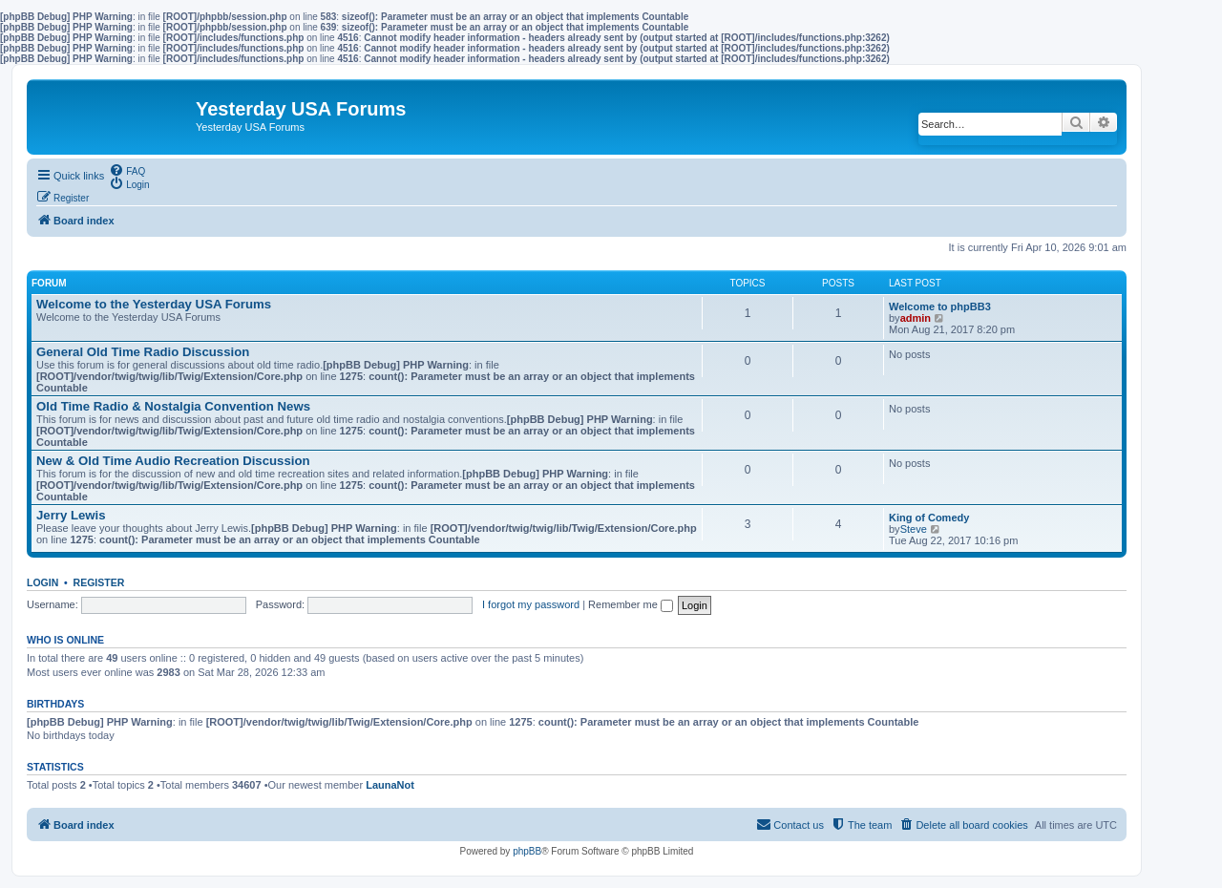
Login (42, 582)
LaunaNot (390, 785)
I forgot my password (530, 604)
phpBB (527, 851)
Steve (913, 529)
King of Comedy (929, 517)
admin (915, 318)
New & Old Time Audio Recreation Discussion (173, 461)
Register (99, 582)
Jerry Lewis (71, 515)
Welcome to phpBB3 (940, 306)
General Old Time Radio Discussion (142, 352)
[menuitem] (127, 170)
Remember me (630, 604)
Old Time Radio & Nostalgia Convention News (173, 406)
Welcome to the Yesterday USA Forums (153, 304)
